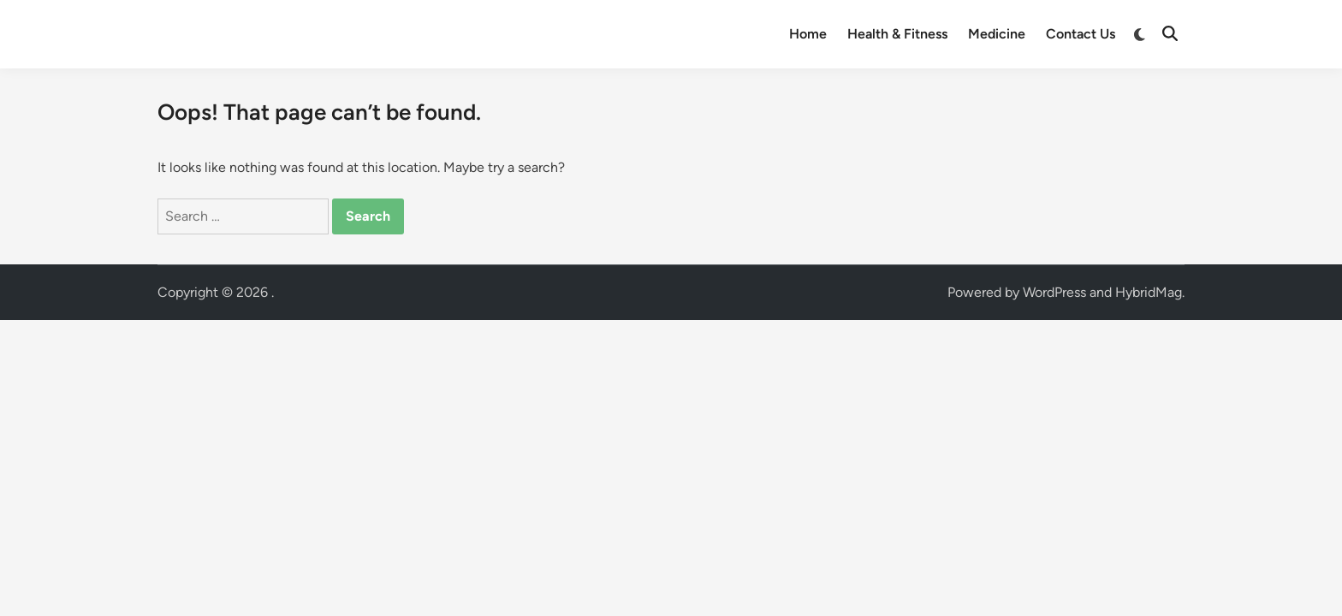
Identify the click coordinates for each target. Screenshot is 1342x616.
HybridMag (1148, 292)
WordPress (1054, 292)
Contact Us (1080, 34)
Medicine (996, 34)
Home (808, 34)
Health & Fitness (897, 34)
